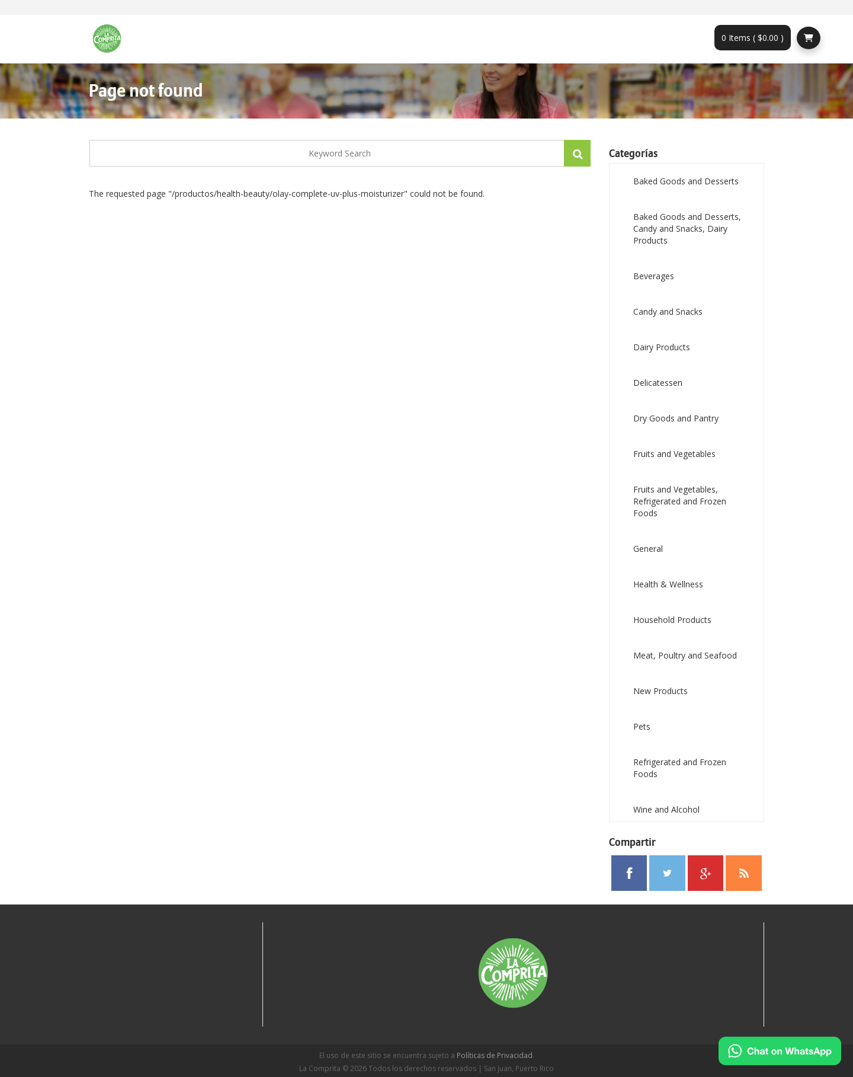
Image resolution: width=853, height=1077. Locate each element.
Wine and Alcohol (666, 809)
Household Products (672, 619)
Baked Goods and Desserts (686, 181)
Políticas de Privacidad (495, 1055)
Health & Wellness (668, 584)
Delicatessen (657, 382)
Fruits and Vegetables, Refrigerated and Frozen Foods (679, 501)
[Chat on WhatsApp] (780, 1051)
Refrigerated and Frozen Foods (679, 767)
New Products (660, 690)
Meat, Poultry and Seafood (685, 655)
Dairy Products (661, 347)
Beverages (653, 276)
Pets (641, 726)
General (648, 548)
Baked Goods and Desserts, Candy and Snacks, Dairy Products (687, 228)
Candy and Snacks (668, 311)
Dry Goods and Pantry (676, 418)
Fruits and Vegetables (674, 453)
